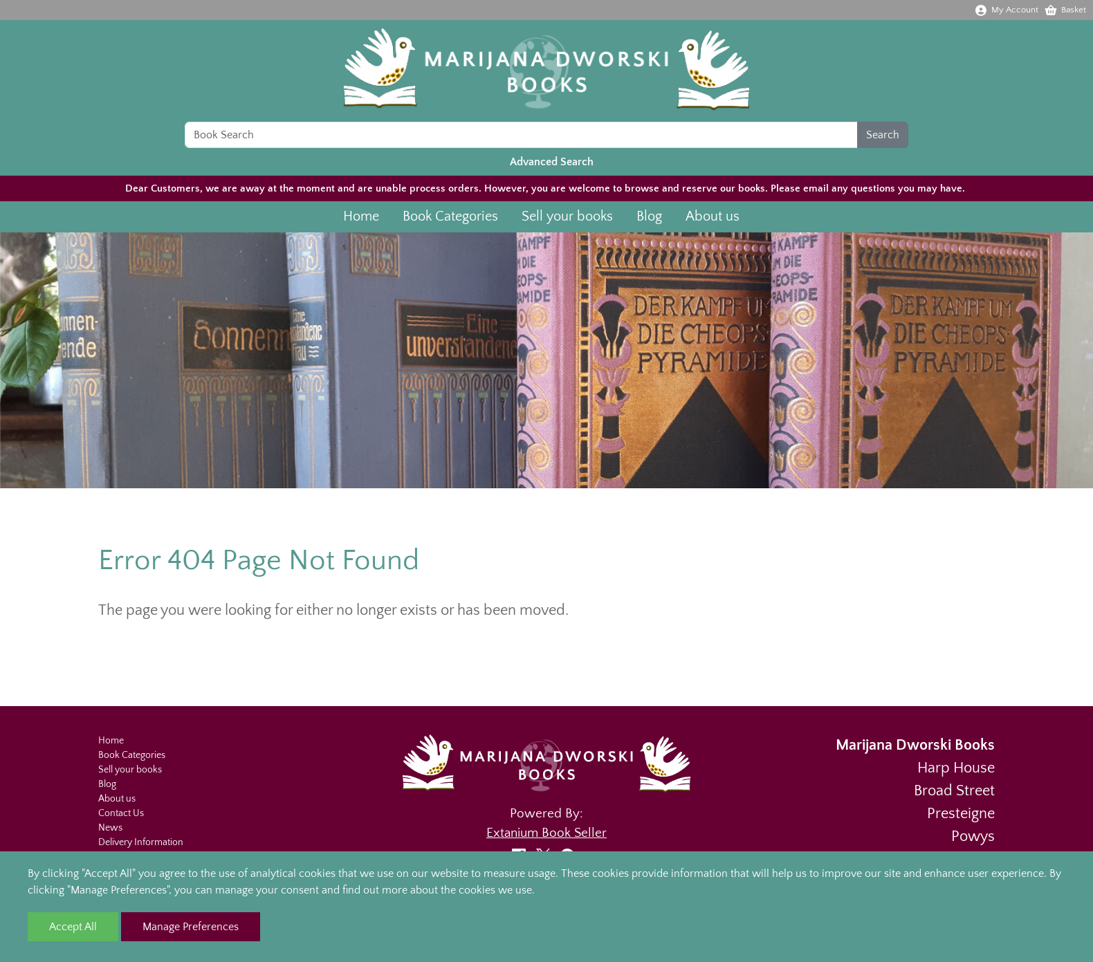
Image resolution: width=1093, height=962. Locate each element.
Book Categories (450, 218)
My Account (1006, 10)
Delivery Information (140, 842)
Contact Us (121, 813)
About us (713, 218)
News (110, 827)
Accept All (73, 927)
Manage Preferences (191, 927)
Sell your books (567, 218)
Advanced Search (552, 164)
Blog (649, 218)
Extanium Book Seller (546, 833)
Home (361, 218)
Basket (1065, 10)
